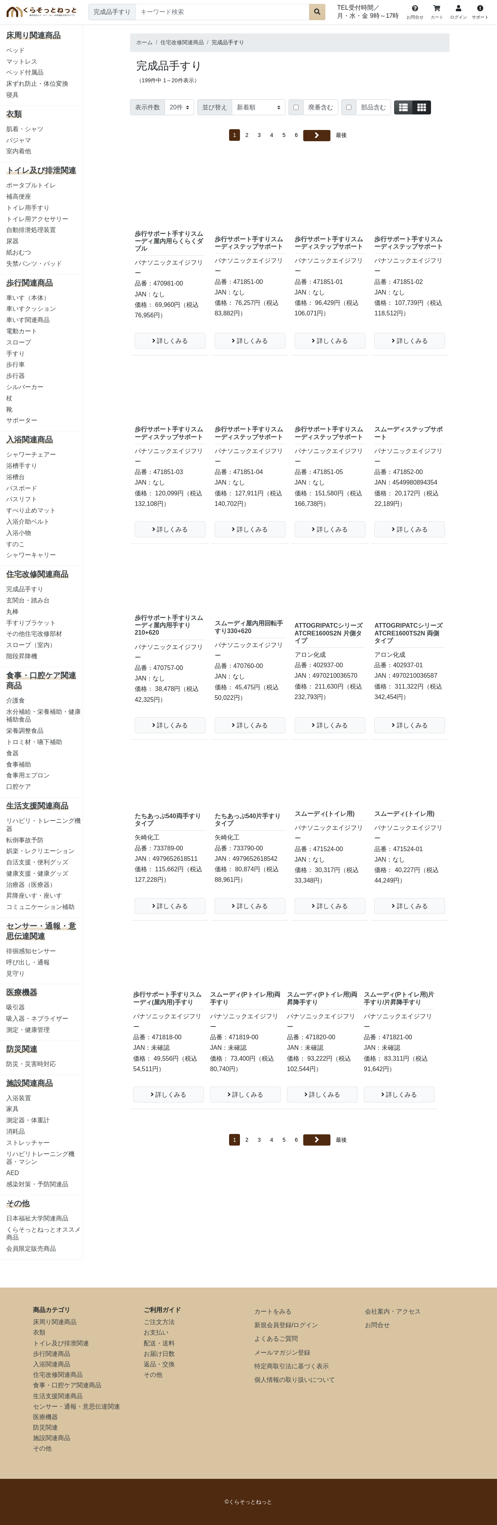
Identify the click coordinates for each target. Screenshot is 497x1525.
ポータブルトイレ (31, 185)
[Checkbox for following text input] (296, 107)
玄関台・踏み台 (28, 600)
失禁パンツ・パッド (34, 263)
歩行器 (15, 375)
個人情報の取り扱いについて (294, 1379)
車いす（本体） (28, 297)
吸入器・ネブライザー (37, 1018)
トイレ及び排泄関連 (61, 1343)
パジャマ (18, 140)
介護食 (15, 700)
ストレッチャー (28, 1142)
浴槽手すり (21, 465)
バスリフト (21, 499)
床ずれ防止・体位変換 (37, 83)
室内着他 (18, 151)
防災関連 (45, 1427)
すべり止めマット (31, 510)
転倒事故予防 (24, 840)
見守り (15, 973)
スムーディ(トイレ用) (325, 813)
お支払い (156, 1332)
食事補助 (18, 764)
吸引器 (15, 1007)
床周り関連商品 (54, 1322)
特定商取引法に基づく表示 (291, 1366)
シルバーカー (24, 387)
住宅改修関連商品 (58, 1374)
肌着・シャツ (24, 129)
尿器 (12, 241)
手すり (15, 353)
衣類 (39, 1332)
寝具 (12, 95)
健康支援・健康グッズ (37, 873)
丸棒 (12, 611)
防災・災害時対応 (31, 1064)
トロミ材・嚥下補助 (34, 742)
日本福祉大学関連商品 (37, 1218)
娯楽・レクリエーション (40, 851)
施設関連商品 (51, 1438)
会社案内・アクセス (393, 1311)
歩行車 (15, 364)
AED (12, 1173)
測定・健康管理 (28, 1029)
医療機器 (45, 1417)
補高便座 (18, 196)
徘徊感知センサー (31, 951)
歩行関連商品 (51, 1353)
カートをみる (273, 1311)
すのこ (15, 544)
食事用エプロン (28, 775)
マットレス (21, 61)
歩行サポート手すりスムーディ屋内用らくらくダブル (169, 241)
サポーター (21, 420)
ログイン (305, 1325)
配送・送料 (159, 1343)
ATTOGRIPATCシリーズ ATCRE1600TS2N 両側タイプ (408, 633)
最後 (341, 135)
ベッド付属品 (24, 72)
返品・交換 (159, 1364)
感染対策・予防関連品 (37, 1184)
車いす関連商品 (28, 320)
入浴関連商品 (51, 1364)
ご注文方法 (159, 1322)
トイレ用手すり (28, 207)
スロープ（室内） (31, 645)
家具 (12, 1109)
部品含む (373, 107)
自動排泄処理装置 (31, 230)
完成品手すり (24, 589)
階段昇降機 (21, 656)
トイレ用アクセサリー (37, 219)
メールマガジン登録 (282, 1352)
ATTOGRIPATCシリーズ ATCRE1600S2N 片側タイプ (329, 633)
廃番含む (320, 107)
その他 (42, 1448)
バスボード (21, 488)
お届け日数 (159, 1353)
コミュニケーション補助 (40, 907)
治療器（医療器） (31, 884)
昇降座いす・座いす (34, 895)
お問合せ (377, 1325)
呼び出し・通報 (28, 962)
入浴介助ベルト (28, 521)
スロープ (18, 342)
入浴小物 (18, 533)
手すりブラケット (31, 623)
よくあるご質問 (276, 1338)
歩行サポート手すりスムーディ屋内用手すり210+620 (169, 625)
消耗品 (15, 1131)
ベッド (15, 50)
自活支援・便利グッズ (37, 862)
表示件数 (147, 107)
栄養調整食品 (24, 730)
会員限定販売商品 (31, 1248)
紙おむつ (18, 252)
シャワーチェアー (31, 454)
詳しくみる (170, 341)
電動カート (21, 331)
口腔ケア (18, 786)
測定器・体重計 (28, 1120)
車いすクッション (31, 308)
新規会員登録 (273, 1325)
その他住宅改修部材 (34, 633)
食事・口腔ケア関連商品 (67, 1385)
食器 (12, 753)
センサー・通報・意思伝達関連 (76, 1406)
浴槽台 (15, 477)
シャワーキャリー (31, 555)
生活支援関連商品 (58, 1396)
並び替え (214, 107)
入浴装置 (18, 1098)
